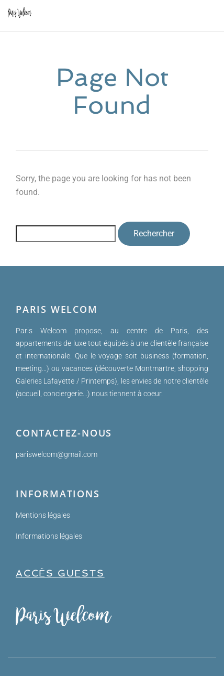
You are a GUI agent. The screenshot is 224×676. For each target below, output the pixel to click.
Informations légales (49, 536)
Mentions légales (43, 515)
